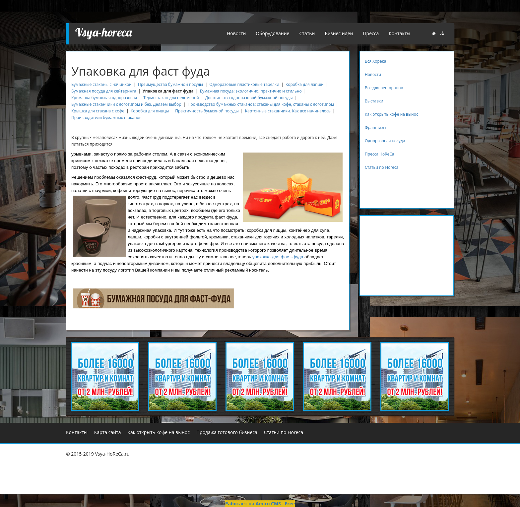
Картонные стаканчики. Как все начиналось (288, 111)
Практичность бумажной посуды (206, 111)
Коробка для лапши (305, 84)
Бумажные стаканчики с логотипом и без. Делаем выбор (126, 104)
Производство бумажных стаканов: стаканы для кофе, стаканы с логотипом (261, 104)
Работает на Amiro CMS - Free (260, 503)
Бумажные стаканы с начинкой (101, 84)
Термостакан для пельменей (171, 97)
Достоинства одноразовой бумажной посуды (249, 97)
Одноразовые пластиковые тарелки (244, 84)
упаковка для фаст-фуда (277, 256)
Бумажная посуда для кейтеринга (103, 91)
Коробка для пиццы (150, 111)
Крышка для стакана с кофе (97, 111)
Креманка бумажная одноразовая (104, 97)
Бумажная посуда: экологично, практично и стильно (251, 91)
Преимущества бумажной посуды (170, 84)
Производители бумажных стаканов (106, 117)
